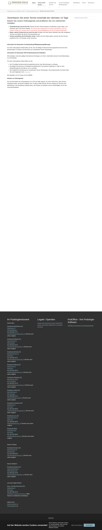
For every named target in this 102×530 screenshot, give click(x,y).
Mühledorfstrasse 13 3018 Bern (14, 357)
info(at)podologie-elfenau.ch (15, 375)
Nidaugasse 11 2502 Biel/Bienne (15, 331)
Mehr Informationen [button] (76, 525)
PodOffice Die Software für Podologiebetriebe (80, 329)
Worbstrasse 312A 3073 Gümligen (14, 382)
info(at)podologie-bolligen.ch (15, 350)
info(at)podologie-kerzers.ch (15, 458)
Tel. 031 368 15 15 (12, 495)
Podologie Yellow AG (13, 393)
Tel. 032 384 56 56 (12, 424)
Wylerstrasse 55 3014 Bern (12, 433)
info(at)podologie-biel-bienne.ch (16, 337)
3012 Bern (10, 410)
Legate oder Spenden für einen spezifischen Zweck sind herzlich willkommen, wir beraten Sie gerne (50, 328)
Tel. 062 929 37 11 (12, 399)
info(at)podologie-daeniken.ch (15, 478)
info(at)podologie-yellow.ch (14, 401)
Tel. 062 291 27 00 (12, 476)
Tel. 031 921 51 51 (12, 348)
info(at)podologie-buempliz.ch (15, 362)
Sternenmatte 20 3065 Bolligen (14, 344)
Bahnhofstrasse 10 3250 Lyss (13, 421)
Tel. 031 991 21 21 (12, 360)
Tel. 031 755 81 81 (12, 456)
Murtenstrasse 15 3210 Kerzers (14, 452)
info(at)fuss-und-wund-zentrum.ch (16, 497)
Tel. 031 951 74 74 (12, 386)
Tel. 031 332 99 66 (12, 437)
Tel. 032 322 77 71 (12, 335)
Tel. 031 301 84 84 (12, 412)
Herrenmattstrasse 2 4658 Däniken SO (14, 472)
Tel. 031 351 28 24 (12, 373)
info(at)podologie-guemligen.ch (16, 388)
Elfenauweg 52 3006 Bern (13, 369)
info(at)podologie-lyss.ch (14, 426)
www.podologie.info (12, 509)
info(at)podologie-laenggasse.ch (16, 414)
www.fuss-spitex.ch (12, 507)
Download (27, 75)
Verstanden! (89, 525)
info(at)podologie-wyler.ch (14, 439)
